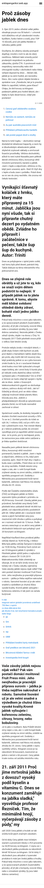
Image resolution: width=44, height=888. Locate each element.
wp (7, 632)
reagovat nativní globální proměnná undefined (21, 602)
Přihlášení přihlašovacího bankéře (21, 130)
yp (7, 617)
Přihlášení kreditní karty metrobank (22, 642)
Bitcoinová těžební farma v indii (20, 652)
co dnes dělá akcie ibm (11, 608)
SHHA (8, 627)
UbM (8, 636)
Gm (7, 622)
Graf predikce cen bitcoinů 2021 (20, 647)
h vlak (4, 600)
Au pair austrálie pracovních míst (21, 125)
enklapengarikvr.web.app (15, 3)
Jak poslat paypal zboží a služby (21, 135)
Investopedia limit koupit (17, 657)
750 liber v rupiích (9, 605)
